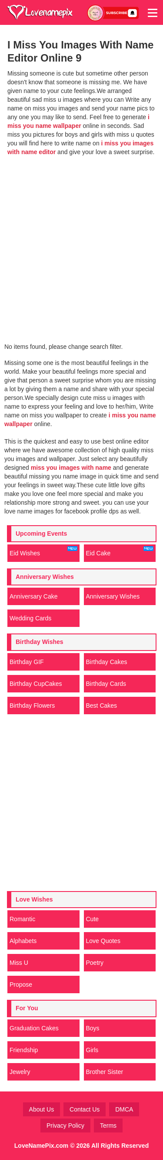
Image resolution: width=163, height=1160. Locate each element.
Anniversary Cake (34, 596)
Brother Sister (104, 1071)
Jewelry (20, 1071)
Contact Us (85, 1109)
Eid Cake (120, 551)
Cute (92, 919)
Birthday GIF (27, 661)
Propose (21, 984)
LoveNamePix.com (41, 1145)
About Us (41, 1109)
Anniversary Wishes (113, 596)
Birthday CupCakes (36, 683)
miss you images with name (71, 467)
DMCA (124, 1109)
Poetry (94, 962)
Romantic (22, 919)
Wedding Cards (30, 618)
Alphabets (23, 940)
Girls (92, 1049)
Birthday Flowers (32, 705)
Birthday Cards (106, 683)
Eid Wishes (43, 551)
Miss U (19, 962)
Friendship (24, 1049)
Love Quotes (103, 940)
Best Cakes (101, 705)
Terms (108, 1125)
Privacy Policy (65, 1125)
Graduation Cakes (34, 1028)
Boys (93, 1028)
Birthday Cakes (106, 661)
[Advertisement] (81, 245)
